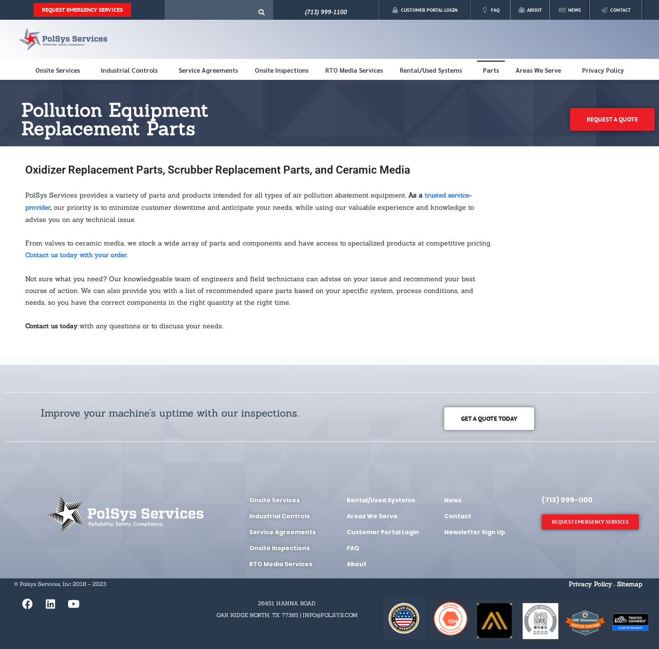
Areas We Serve (540, 70)
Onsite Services (59, 70)
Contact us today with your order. (76, 255)
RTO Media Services (354, 70)
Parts (491, 70)
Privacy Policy (603, 70)
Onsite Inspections (281, 70)
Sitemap (629, 584)
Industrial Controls (131, 70)
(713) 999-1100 (326, 12)
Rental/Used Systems (433, 70)
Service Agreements (208, 70)
